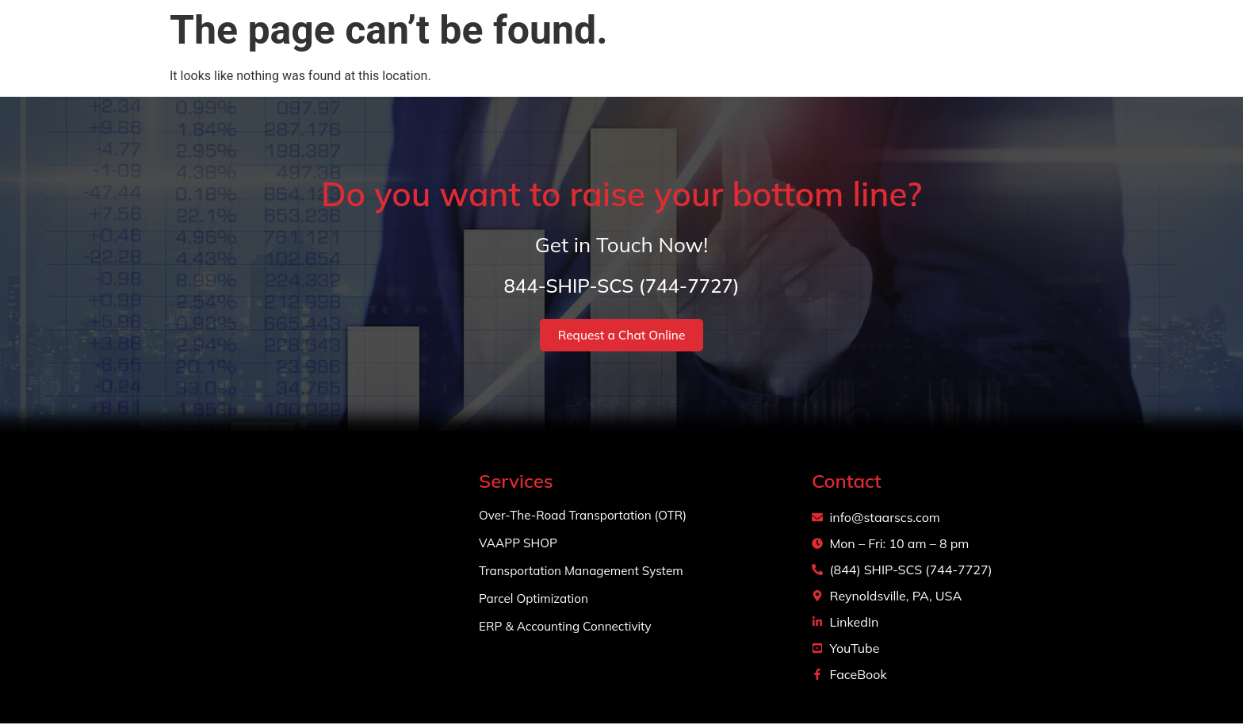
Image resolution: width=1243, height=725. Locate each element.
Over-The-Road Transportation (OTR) (588, 517)
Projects (922, 47)
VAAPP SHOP (520, 545)
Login (1077, 47)
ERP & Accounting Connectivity (569, 628)
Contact (1004, 47)
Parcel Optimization (536, 600)
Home (668, 47)
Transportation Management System (586, 573)
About (736, 47)
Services (826, 47)
